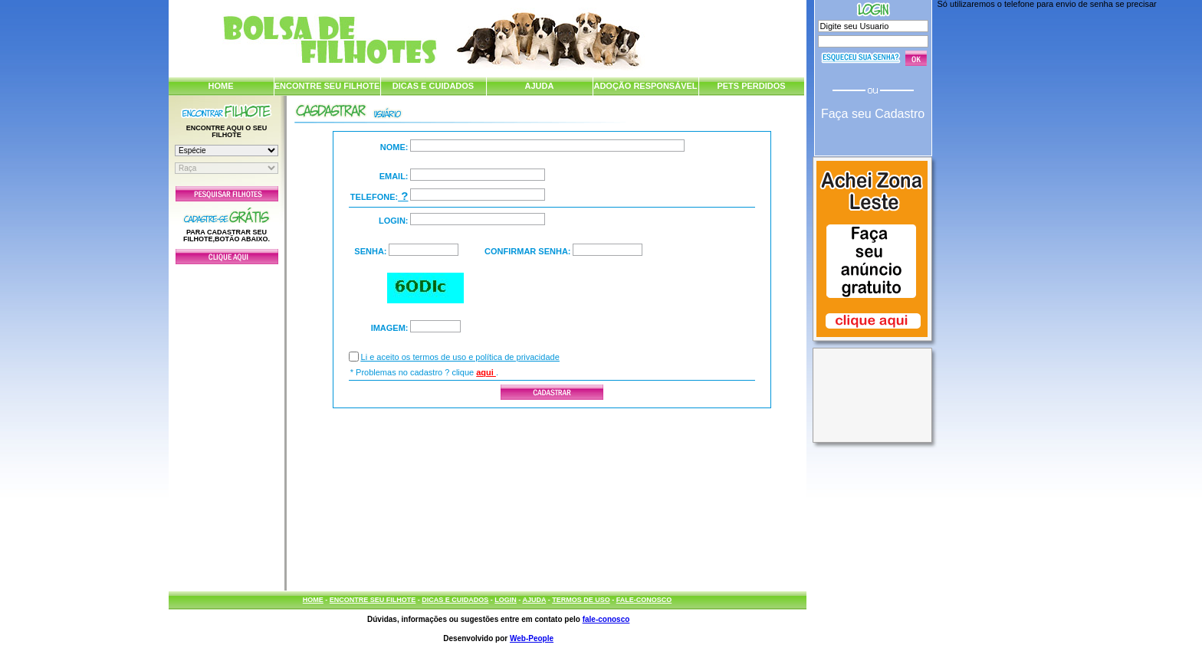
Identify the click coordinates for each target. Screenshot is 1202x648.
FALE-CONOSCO (644, 600)
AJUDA (539, 85)
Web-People (531, 638)
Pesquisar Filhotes (227, 193)
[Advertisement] (227, 423)
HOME (221, 85)
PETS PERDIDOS (751, 85)
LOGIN (505, 600)
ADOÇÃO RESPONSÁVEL (645, 85)
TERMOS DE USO (581, 600)
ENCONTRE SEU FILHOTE (327, 85)
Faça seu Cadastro (872, 113)
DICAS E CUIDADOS (433, 85)
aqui (486, 372)
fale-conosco (606, 619)
